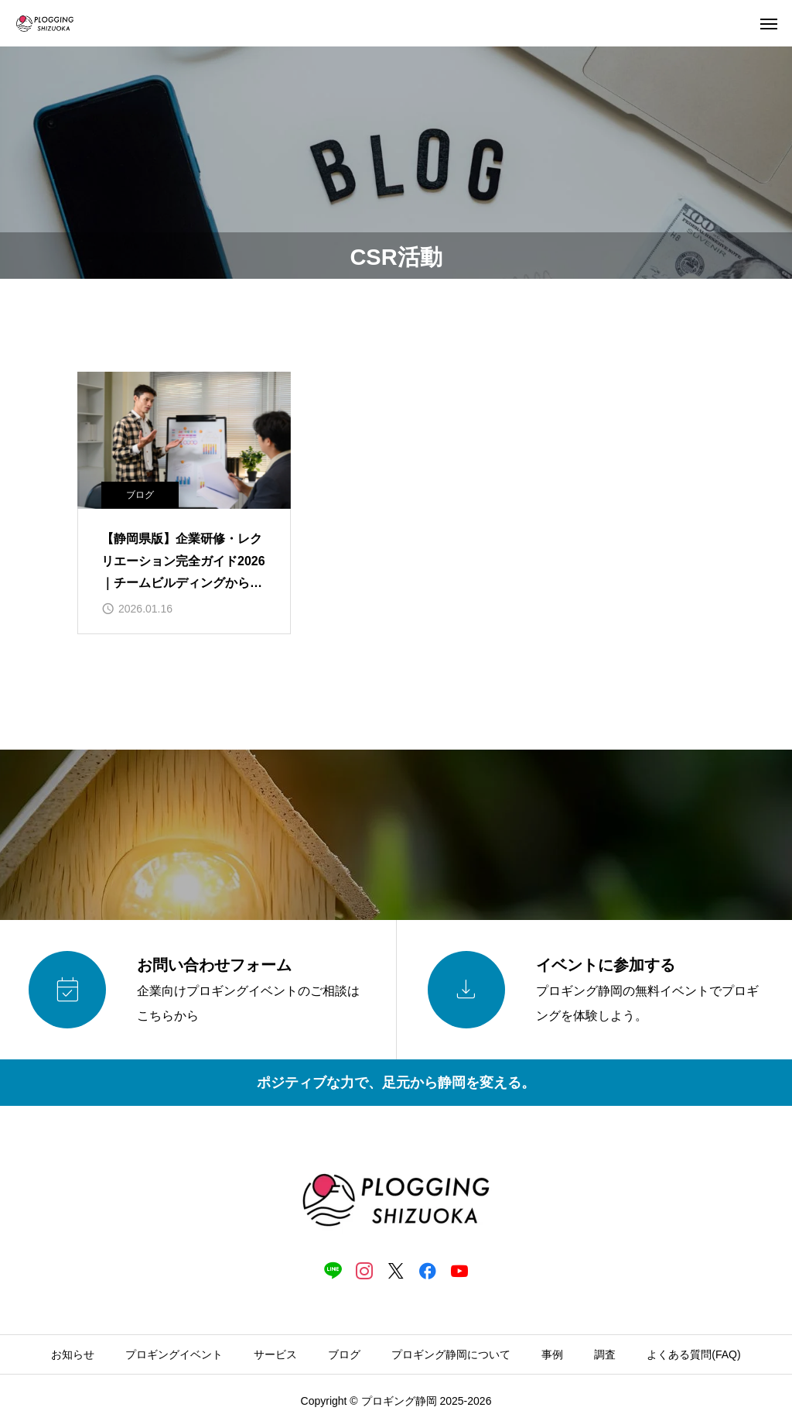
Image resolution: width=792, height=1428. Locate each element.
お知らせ (72, 1354)
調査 (605, 1354)
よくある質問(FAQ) (693, 1354)
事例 (552, 1354)
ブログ (140, 494)
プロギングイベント (174, 1354)
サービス (275, 1354)
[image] (184, 440)
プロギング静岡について (450, 1354)
